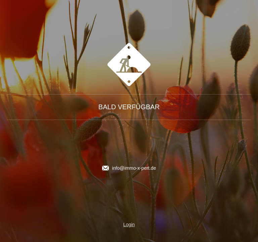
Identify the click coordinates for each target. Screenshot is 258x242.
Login (129, 224)
